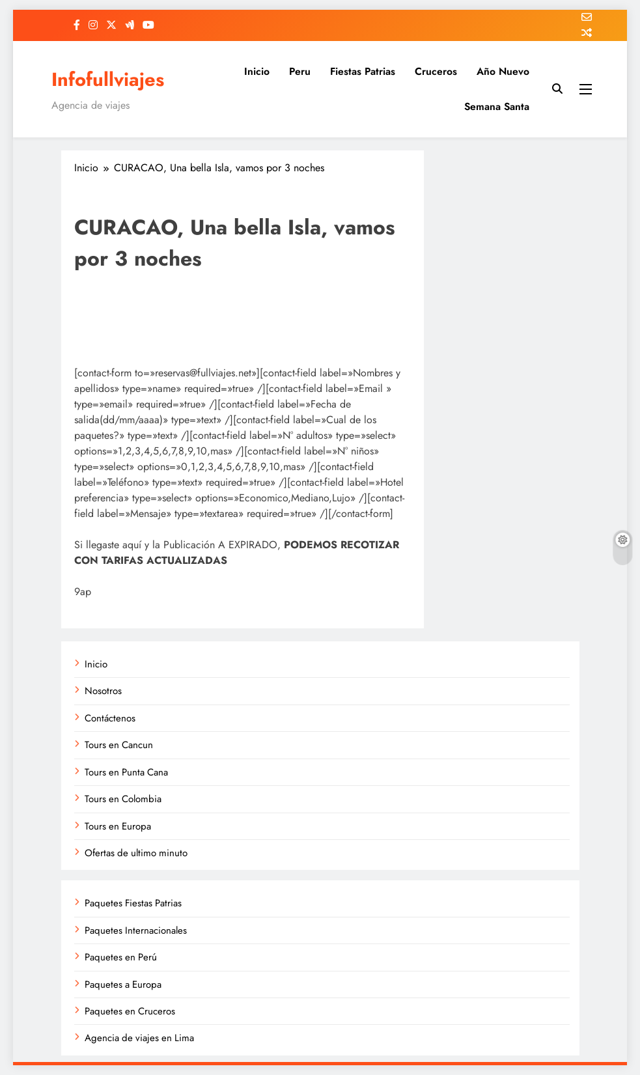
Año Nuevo (503, 71)
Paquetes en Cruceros (130, 1011)
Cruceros (436, 71)
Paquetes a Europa (123, 984)
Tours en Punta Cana (126, 772)
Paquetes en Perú (121, 957)
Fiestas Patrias (362, 71)
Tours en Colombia (123, 799)
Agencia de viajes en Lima (139, 1038)
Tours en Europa (118, 826)
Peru (300, 71)
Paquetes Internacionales (136, 930)
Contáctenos (110, 718)
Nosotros (103, 691)
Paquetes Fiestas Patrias (133, 903)
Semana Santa (496, 106)
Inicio (257, 71)
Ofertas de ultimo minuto (136, 853)
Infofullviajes (107, 79)
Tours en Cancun (119, 745)
